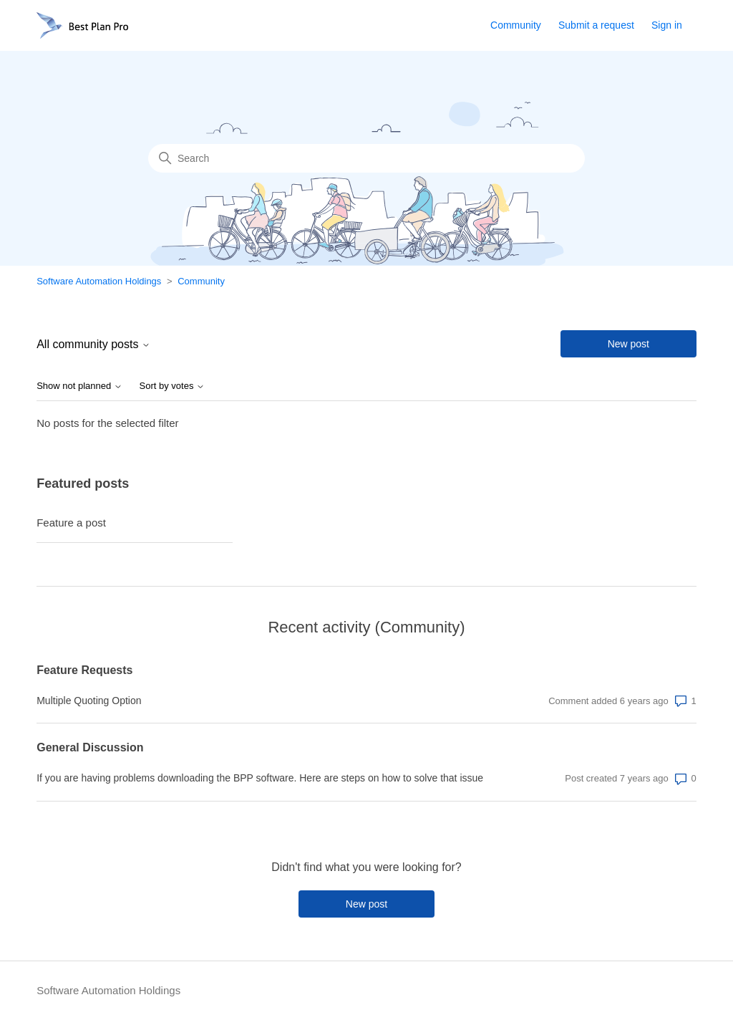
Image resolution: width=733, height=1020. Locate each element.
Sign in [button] (666, 25)
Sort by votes (172, 386)
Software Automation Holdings (99, 281)
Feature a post (71, 522)
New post (628, 344)
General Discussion (90, 747)
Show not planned (79, 386)
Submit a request (596, 25)
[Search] (366, 158)
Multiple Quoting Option (89, 700)
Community (515, 25)
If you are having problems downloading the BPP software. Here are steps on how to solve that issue (260, 778)
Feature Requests (84, 670)
